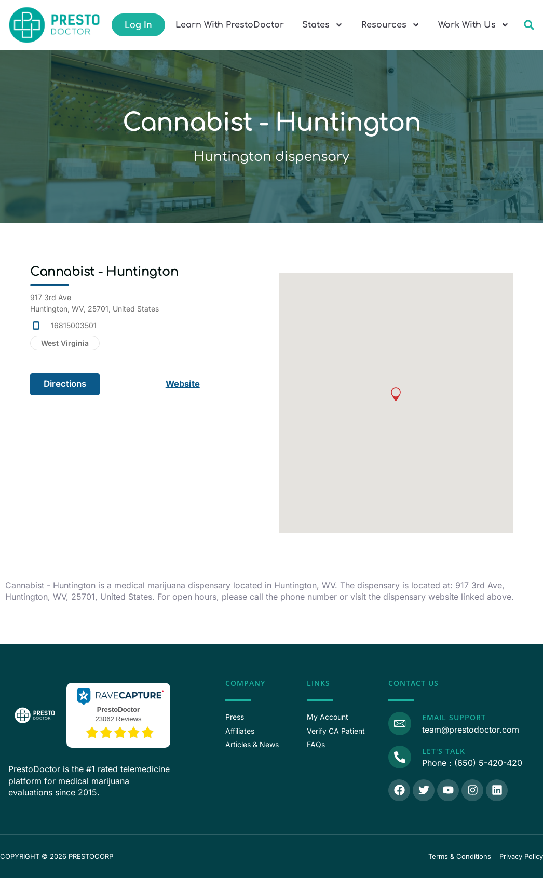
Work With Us (473, 25)
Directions (65, 384)
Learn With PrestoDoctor (229, 25)
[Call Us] (399, 756)
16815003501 (74, 325)
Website (183, 384)
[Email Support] (399, 723)
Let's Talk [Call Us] (442, 751)
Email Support (453, 717)
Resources (390, 25)
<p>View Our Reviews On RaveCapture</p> (118, 714)
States (322, 25)
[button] (529, 25)
